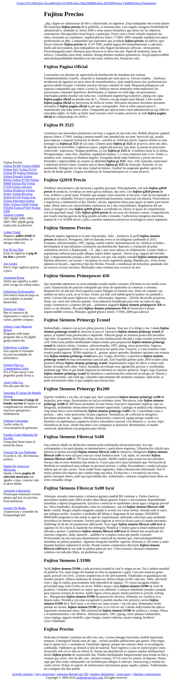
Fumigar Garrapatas (15, 420)
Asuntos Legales (13, 214)
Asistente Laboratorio (16, 490)
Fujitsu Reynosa (23, 194)
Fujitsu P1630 (19, 204)
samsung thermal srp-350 (72, 674)
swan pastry (124, 674)
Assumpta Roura (13, 277)
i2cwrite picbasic (22, 674)
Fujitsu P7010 (22, 207)
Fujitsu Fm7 (11, 169)
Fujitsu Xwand (44, 3)
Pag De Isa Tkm (13, 249)
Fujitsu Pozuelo (13, 176)
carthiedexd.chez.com (89, 677)
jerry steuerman (45, 674)
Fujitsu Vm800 (122, 3)
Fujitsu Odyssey (22, 187)
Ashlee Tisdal (12, 232)
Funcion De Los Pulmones (19, 452)
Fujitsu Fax (28, 197)
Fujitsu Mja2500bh (82, 3)
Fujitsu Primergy (27, 173)
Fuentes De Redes (14, 508)
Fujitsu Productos (14, 190)
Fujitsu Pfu (19, 183)
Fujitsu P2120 (12, 197)
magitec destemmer (102, 674)
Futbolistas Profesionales (18, 291)
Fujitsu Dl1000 (104, 3)
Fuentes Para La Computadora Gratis (16, 366)
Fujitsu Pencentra (14, 200)
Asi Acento (10, 263)
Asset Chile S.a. (13, 382)
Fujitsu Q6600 (31, 166)
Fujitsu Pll (9, 173)
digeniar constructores (147, 674)
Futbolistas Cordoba (15, 347)
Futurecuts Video (14, 309)
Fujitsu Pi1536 (26, 3)
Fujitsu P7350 (21, 180)
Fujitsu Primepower (144, 3)
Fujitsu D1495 (62, 3)
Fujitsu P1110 (27, 169)
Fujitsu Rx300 (12, 166)
